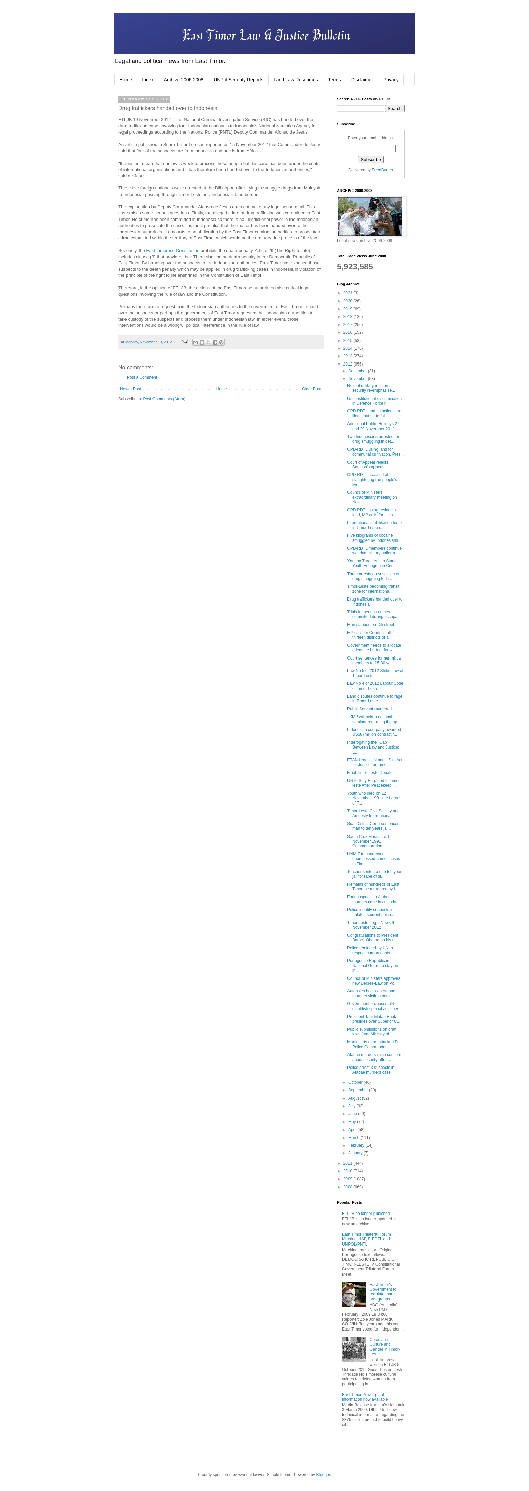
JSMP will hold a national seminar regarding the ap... (373, 719)
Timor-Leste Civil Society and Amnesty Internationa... (373, 813)
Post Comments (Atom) (164, 399)
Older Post (311, 389)
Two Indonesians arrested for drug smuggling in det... (373, 439)
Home (125, 79)
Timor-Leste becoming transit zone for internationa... (373, 588)
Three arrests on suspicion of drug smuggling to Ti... (373, 576)
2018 (348, 316)
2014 (348, 348)
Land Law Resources (296, 79)
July (352, 1106)
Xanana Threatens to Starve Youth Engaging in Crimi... (373, 563)
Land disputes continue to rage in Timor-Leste (374, 698)
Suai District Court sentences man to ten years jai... (373, 826)
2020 (348, 301)
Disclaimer (362, 79)
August (355, 1098)
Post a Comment (142, 377)
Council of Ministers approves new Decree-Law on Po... (373, 981)
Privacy (391, 79)
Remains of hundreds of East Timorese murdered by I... (373, 886)
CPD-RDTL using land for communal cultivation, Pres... (375, 452)
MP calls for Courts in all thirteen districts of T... (369, 635)
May (352, 1121)
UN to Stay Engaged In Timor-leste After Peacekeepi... (374, 783)
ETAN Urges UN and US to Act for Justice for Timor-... (374, 762)
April (352, 1129)
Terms (334, 79)
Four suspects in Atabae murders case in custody (371, 899)
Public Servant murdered (369, 709)
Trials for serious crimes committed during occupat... (374, 614)
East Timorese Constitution (173, 250)
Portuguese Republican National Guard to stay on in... (372, 965)
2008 (348, 1187)
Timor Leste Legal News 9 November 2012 (370, 925)
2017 (348, 324)
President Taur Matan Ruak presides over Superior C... (373, 1019)
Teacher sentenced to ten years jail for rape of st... (375, 874)
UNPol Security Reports (238, 79)
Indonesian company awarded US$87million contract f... (374, 732)
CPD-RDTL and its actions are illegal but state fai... (374, 413)
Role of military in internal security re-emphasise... (371, 388)
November (358, 378)
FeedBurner (382, 170)
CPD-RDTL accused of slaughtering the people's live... (372, 479)
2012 (348, 364)
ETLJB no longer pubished (366, 1213)
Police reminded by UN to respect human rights (370, 950)
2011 (348, 1163)
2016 (348, 332)
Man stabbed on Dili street (370, 624)
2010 (348, 1171)
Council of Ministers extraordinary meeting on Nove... (372, 497)
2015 (348, 340)
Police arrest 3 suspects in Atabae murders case (370, 1070)
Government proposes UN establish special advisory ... (374, 1006)
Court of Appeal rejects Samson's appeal (367, 464)
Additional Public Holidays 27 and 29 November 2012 (373, 426)
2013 (348, 356)
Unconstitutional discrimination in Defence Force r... (374, 401)
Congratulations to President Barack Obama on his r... (372, 937)
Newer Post (130, 389)
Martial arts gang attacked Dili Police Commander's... (373, 1044)
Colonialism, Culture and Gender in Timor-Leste (385, 1346)
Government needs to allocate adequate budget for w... (374, 647)
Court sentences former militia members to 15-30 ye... (374, 660)
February (356, 1145)
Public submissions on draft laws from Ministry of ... (371, 1031)
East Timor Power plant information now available (365, 1397)
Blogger (323, 1474)
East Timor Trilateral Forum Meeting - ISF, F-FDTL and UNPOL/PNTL (366, 1239)
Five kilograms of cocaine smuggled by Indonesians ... (374, 538)
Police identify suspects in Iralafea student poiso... (370, 912)
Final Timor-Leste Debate (370, 772)
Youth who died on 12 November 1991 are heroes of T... (374, 798)
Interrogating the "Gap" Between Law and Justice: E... (373, 747)
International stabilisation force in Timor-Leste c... (374, 525)
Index (148, 79)
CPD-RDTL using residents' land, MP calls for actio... (372, 512)
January (356, 1153)
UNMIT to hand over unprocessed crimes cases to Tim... (373, 859)
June (353, 1113)
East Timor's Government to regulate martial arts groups (384, 1292)
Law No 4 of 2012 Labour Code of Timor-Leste (375, 686)
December (358, 371)
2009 (348, 1179)
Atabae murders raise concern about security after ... (374, 1057)
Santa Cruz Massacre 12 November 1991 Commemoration (369, 841)
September (358, 1090)
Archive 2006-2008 (184, 79)
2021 (348, 293)
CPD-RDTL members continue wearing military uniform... (374, 550)
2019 (348, 308)
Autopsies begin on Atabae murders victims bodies (371, 993)
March (354, 1137)
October (356, 1082)
